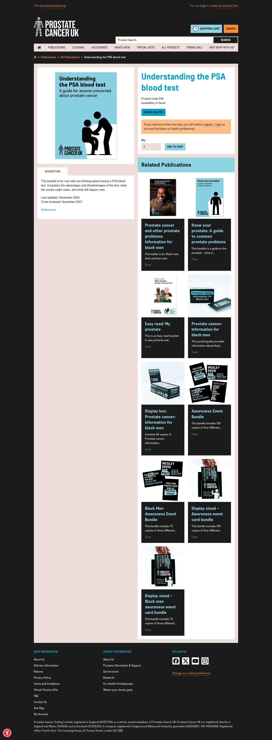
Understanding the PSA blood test (105, 57)
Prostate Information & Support (122, 665)
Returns (38, 671)
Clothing (78, 47)
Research (108, 678)
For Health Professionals (118, 684)
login (203, 6)
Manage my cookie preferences (191, 673)
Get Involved (110, 671)
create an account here (224, 6)
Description (52, 171)
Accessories (100, 47)
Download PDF (153, 112)
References (48, 209)
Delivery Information (46, 665)
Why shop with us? (221, 47)
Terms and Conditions (46, 684)
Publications (56, 47)
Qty (143, 140)
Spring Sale (194, 47)
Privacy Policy (42, 678)
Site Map (39, 708)
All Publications (70, 57)
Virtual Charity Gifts (46, 690)
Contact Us (40, 702)
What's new (122, 47)
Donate (231, 29)
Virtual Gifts (146, 47)
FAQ (36, 696)
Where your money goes (118, 690)
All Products (171, 47)
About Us (39, 659)
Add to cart (175, 147)
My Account (41, 714)
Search (225, 40)
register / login (212, 124)
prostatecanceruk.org (53, 6)
